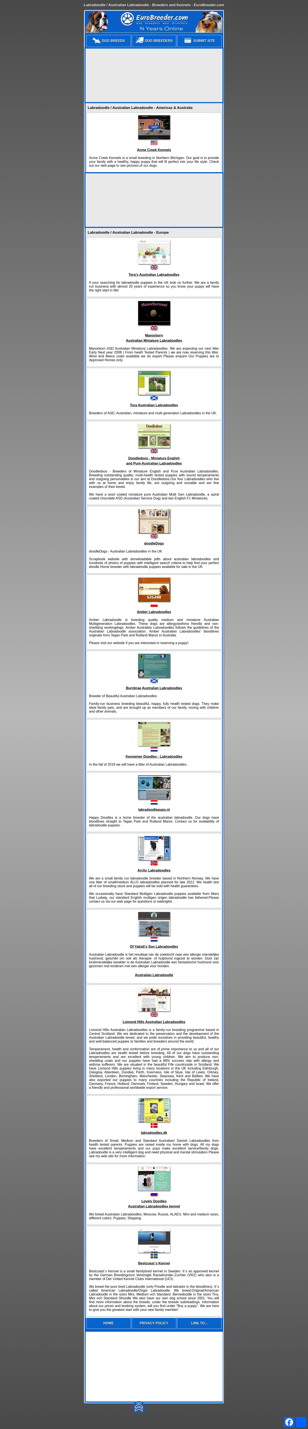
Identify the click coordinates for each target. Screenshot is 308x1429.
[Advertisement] (154, 75)
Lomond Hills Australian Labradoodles (154, 1022)
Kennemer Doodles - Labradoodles (154, 756)
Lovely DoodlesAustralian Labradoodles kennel (154, 1203)
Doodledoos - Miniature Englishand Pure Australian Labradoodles (154, 460)
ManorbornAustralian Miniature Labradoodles (154, 338)
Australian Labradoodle (154, 975)
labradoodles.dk (154, 1133)
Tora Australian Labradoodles (154, 405)
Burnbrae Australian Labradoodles (154, 688)
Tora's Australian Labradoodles (154, 274)
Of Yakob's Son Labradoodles (154, 946)
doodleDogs (154, 543)
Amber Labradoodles (154, 612)
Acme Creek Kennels (154, 150)
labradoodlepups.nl (154, 809)
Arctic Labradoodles (154, 870)
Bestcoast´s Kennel (154, 1263)
